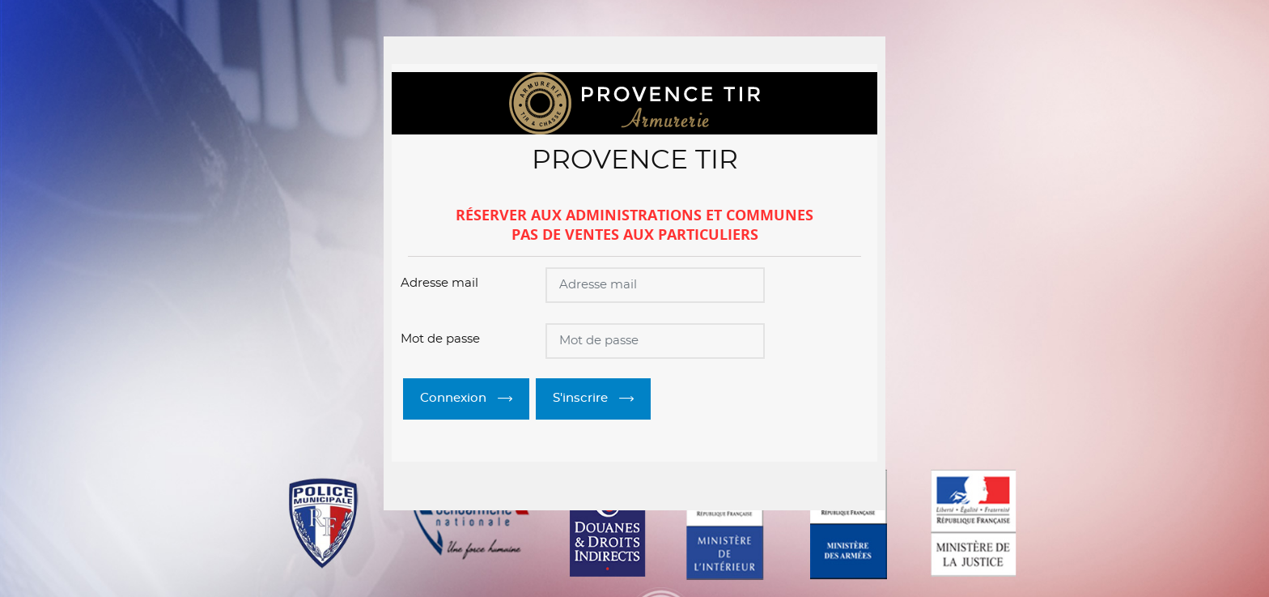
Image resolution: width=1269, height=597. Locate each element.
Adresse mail (439, 283)
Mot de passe (440, 339)
